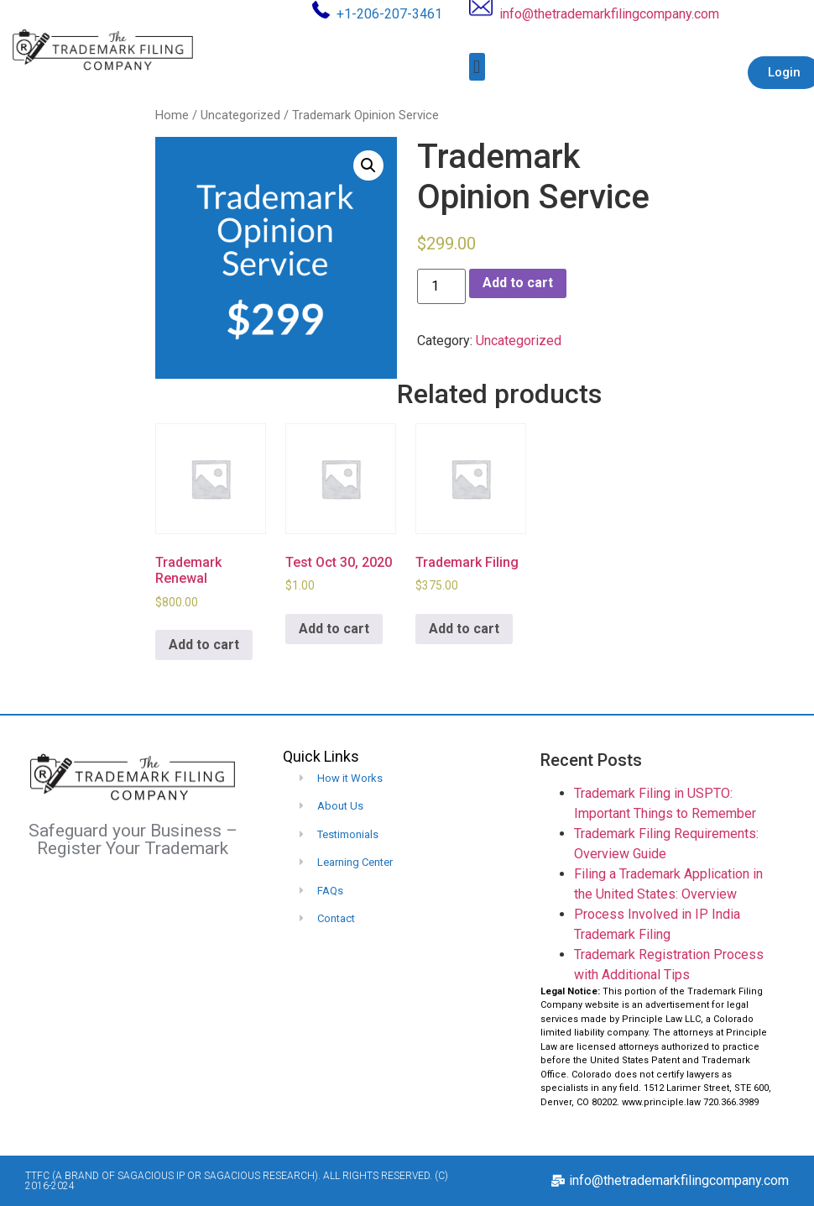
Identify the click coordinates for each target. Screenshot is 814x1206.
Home (172, 115)
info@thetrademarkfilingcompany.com (609, 14)
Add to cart (518, 283)
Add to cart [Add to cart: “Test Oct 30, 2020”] (334, 629)
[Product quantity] (441, 286)
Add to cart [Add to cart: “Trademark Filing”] (464, 629)
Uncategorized (240, 115)
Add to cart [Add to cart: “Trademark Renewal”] (204, 645)
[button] (477, 67)
